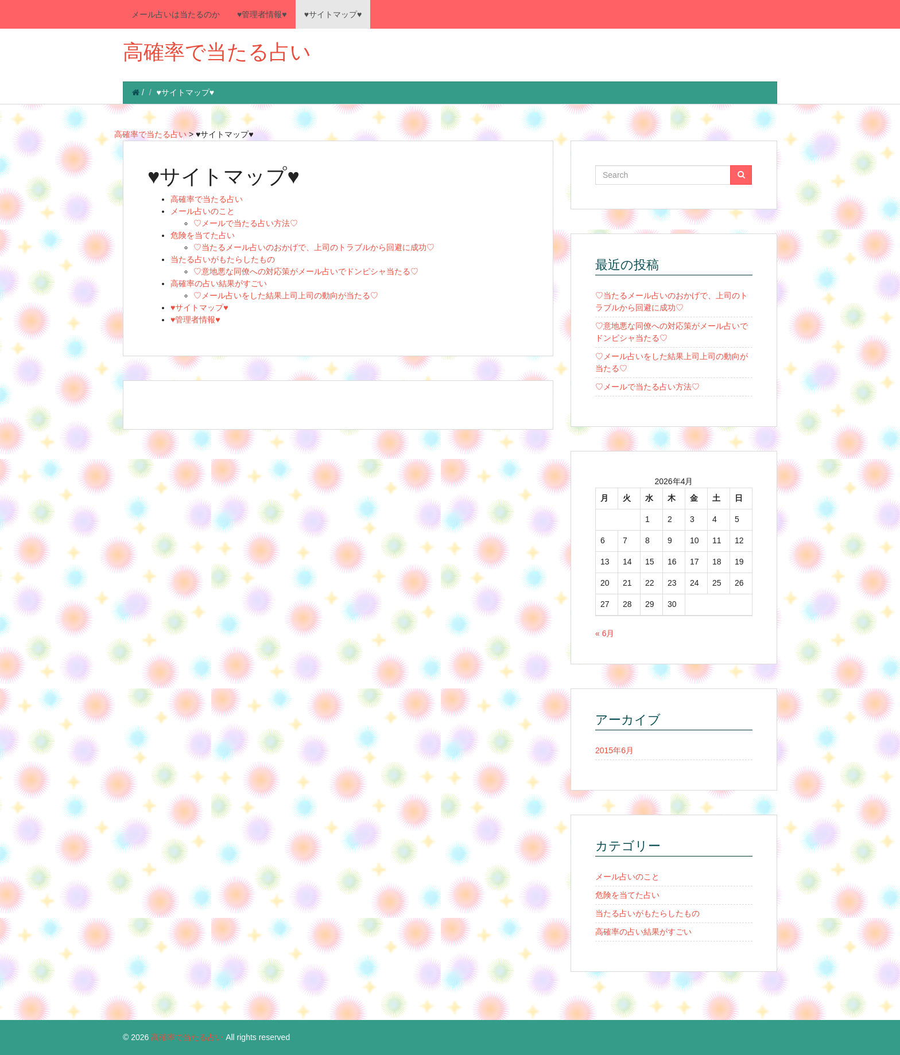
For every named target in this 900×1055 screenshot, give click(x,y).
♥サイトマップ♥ (333, 14)
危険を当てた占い (202, 235)
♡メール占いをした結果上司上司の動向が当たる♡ (285, 295)
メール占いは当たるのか (175, 14)
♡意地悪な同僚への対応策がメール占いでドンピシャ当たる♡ (305, 271)
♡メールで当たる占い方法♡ (245, 223)
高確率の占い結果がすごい (218, 283)
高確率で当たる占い (217, 52)
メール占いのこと (202, 211)
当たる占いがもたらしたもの (222, 259)
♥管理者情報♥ (262, 14)
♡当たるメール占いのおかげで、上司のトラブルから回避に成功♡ (314, 247)
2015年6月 (614, 750)
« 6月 (604, 633)
